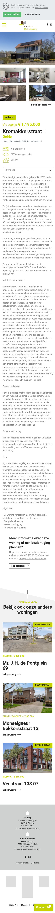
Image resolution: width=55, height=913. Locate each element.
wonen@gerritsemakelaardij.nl (28, 849)
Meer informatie (41, 8)
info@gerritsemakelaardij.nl (32, 558)
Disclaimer (35, 863)
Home (5, 141)
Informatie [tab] (10, 170)
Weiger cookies (32, 14)
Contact (43, 907)
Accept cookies (12, 14)
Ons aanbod (15, 141)
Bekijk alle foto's (39, 105)
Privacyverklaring (22, 863)
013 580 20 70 (28, 826)
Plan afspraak (17, 566)
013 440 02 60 (28, 847)
